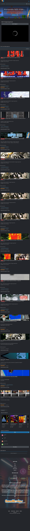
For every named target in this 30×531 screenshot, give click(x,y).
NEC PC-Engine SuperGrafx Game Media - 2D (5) (14, 301)
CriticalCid (2, 322)
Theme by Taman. (18, 513)
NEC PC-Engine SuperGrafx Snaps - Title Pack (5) (13, 77)
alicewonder (5, 440)
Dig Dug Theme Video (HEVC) (23, 423)
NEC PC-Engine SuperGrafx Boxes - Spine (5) (12, 280)
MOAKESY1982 (13, 424)
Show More (15, 446)
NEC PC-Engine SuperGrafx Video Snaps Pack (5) (14, 138)
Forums (15, 465)
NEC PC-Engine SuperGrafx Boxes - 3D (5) (12, 219)
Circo (2, 78)
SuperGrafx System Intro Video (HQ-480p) (9, 376)
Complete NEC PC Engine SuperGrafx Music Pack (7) (15, 118)
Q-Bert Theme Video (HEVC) (6, 423)
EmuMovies (3, 58)
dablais (2, 119)
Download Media (15, 476)
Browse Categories (14, 453)
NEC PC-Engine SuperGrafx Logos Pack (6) (11, 57)
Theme (9, 511)
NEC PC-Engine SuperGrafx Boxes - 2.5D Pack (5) (13, 199)
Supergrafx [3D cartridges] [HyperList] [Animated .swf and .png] (13, 396)
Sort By (27, 48)
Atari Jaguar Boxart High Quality (15, 423)
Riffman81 (2, 139)
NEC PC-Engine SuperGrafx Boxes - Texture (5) (13, 260)
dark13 (2, 397)
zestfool (5, 434)
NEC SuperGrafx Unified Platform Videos (9, 321)
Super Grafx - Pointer (5, 359)
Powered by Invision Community (13, 513)
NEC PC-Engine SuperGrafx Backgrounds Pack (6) (15, 158)
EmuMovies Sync (15, 478)
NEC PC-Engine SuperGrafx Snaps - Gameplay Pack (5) (14, 98)
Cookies (21, 511)
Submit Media (15, 475)
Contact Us (15, 470)
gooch (2, 341)
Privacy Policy (13, 511)
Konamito (2, 360)
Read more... (15, 14)
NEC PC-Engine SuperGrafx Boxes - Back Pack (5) (13, 240)
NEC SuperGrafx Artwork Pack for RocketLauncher (11, 340)
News (15, 463)
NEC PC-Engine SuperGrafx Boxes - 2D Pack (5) (13, 179)
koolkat (4, 424)
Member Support (15, 468)
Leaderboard (15, 467)
